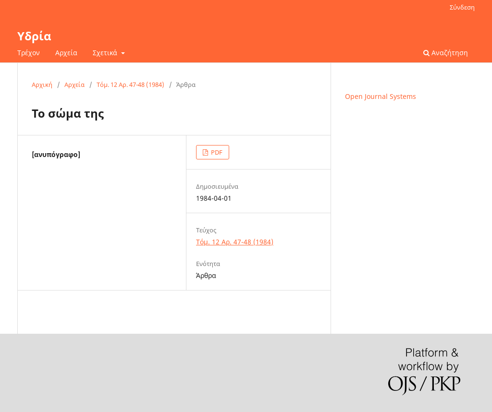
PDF (215, 152)
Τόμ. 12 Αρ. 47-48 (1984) (130, 84)
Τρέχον (28, 52)
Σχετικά (106, 52)
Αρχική (42, 84)
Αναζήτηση (445, 52)
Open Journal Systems (380, 96)
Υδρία (34, 36)
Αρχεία (66, 52)
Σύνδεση (462, 7)
